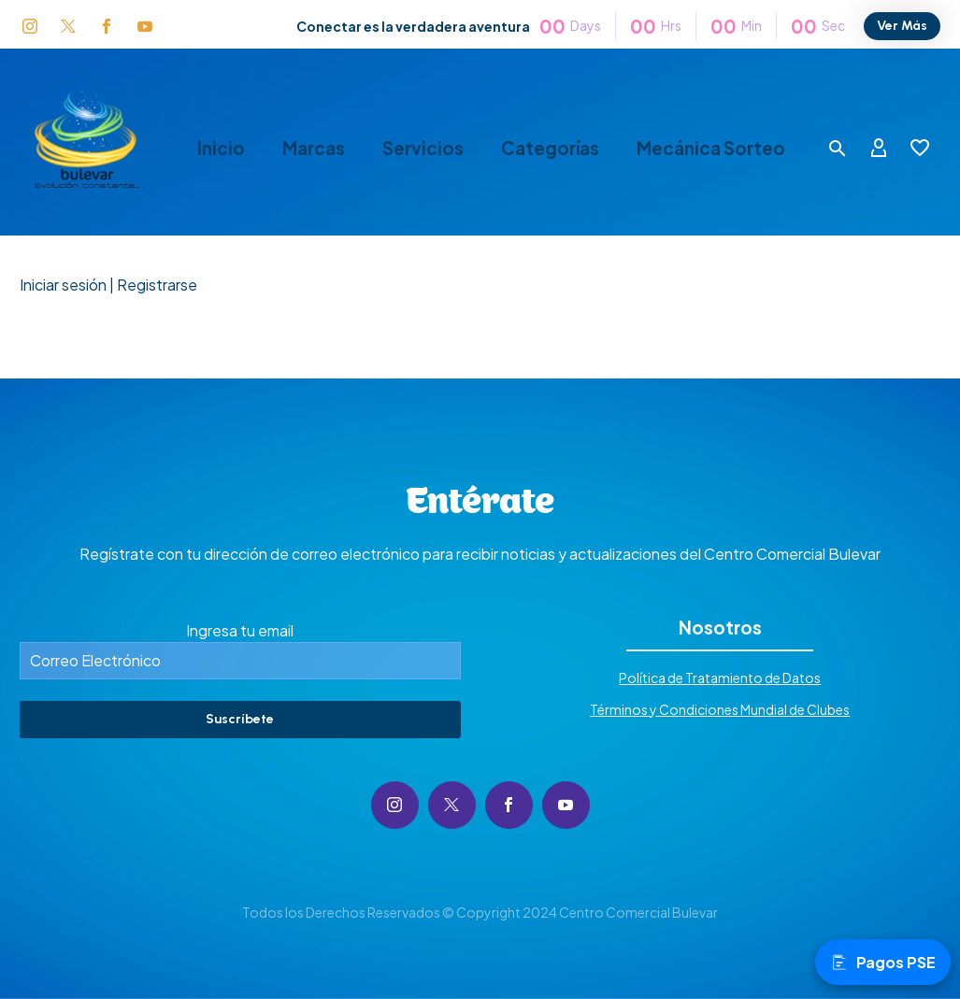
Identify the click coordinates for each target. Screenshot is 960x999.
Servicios (423, 148)
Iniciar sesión (63, 284)
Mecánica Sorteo (711, 148)
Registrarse (157, 284)
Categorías (550, 148)
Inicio (221, 148)
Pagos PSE (883, 962)
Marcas (313, 148)
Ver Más (902, 26)
